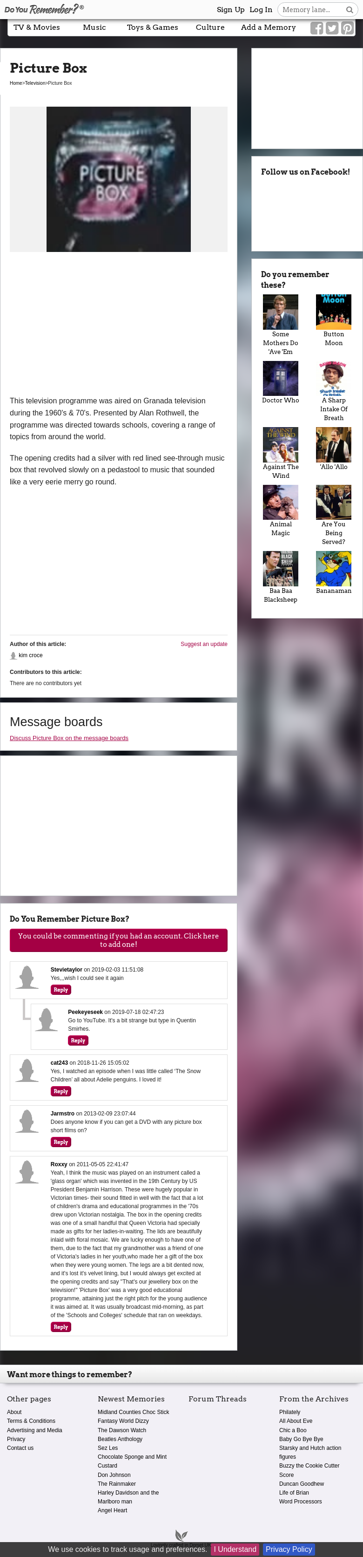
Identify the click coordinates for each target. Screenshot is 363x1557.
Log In (261, 9)
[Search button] (349, 9)
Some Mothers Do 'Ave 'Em (280, 324)
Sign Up (231, 9)
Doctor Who (280, 382)
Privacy (16, 1439)
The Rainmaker (117, 1484)
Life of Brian (294, 1492)
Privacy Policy (289, 1549)
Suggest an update (204, 644)
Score (286, 1475)
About (14, 1412)
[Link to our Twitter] (332, 28)
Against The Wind (280, 453)
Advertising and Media (34, 1430)
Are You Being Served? (333, 515)
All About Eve (295, 1421)
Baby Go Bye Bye (301, 1439)
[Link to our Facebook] (316, 28)
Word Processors (300, 1501)
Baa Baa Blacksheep (280, 577)
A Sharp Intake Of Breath (333, 391)
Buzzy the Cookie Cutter (309, 1465)
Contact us (20, 1448)
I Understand (235, 1549)
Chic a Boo (293, 1430)
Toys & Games (152, 27)
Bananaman (333, 572)
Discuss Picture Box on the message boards (69, 737)
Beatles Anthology (120, 1439)
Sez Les (108, 1448)
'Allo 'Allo (333, 448)
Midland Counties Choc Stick (133, 1412)
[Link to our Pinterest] (347, 28)
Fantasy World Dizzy (123, 1421)
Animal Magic (280, 511)
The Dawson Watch (122, 1430)
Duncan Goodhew (301, 1484)
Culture (210, 27)
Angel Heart (112, 1510)
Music (94, 27)
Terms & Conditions (31, 1421)
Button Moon (333, 320)
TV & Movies (36, 27)
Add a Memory (268, 27)
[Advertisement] (119, 325)
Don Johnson (114, 1475)
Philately (289, 1412)
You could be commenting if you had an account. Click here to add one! (118, 940)
